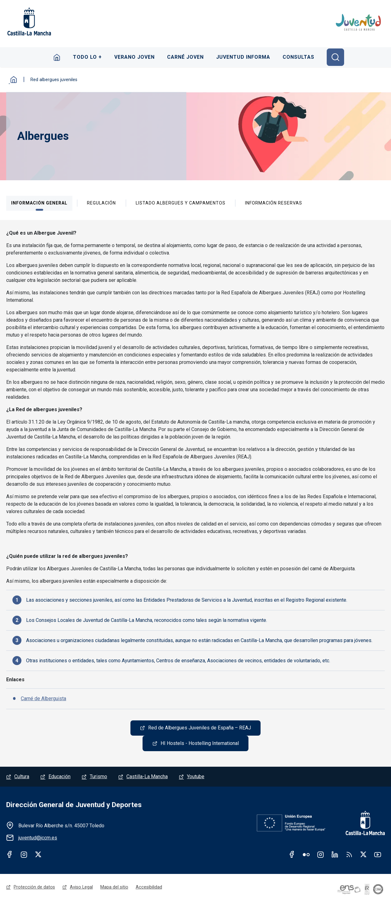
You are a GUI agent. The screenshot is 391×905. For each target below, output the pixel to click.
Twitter (38, 854)
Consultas (299, 57)
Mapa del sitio (114, 887)
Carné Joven (185, 57)
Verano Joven (134, 57)
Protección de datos (34, 887)
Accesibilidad (149, 887)
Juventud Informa (244, 57)
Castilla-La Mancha (147, 777)
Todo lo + (87, 57)
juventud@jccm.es (37, 838)
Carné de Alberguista (43, 698)
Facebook (9, 854)
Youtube (195, 777)
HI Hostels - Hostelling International (200, 744)
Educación (59, 777)
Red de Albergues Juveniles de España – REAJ (199, 728)
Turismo (98, 777)
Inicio (56, 57)
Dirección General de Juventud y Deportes (74, 805)
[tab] (39, 203)
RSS (349, 854)
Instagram (24, 854)
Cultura (21, 777)
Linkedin (335, 854)
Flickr (306, 854)
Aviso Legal (81, 887)
